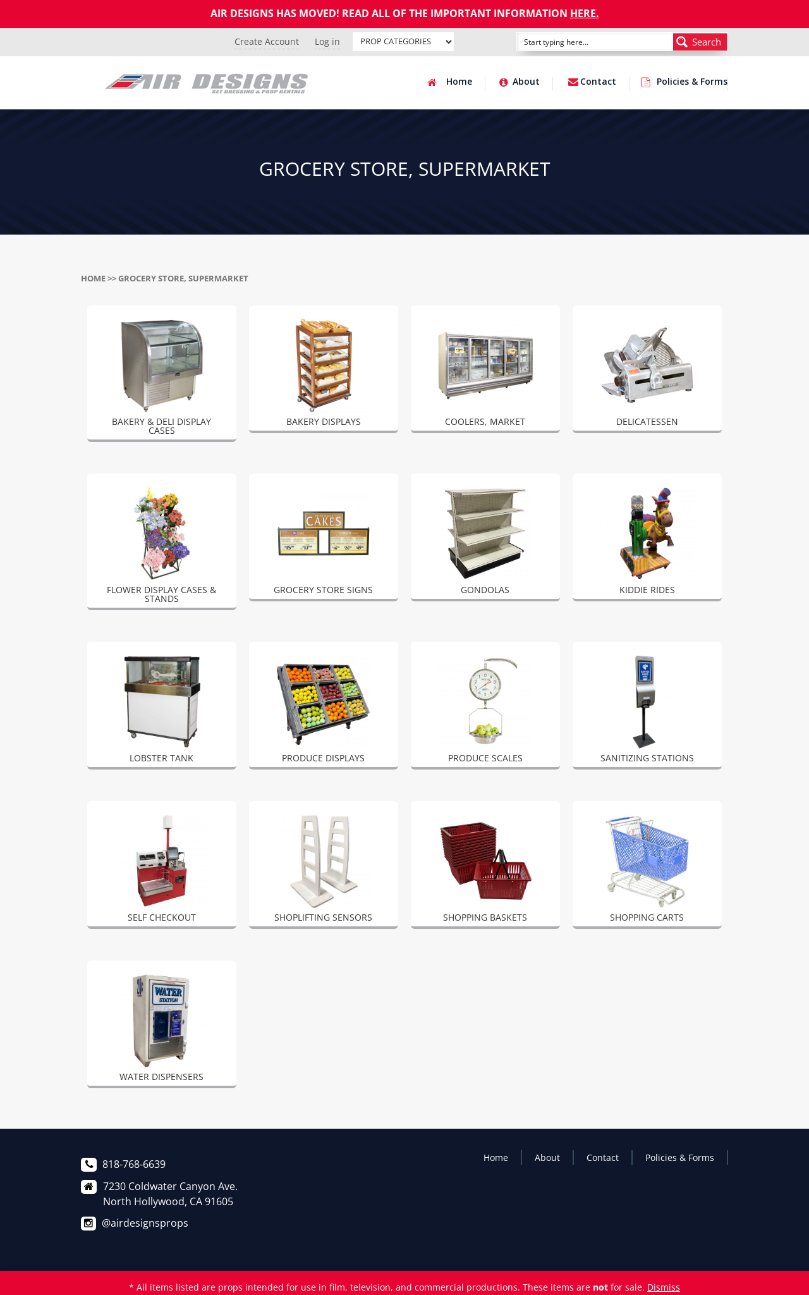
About (526, 82)
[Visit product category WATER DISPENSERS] (162, 1029)
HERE (583, 13)
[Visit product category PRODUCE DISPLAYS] (323, 710)
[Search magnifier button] (700, 42)
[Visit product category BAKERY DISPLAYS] (323, 374)
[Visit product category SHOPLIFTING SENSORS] (323, 870)
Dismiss (663, 1287)
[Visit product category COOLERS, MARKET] (485, 374)
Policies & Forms (692, 82)
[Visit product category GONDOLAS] (485, 542)
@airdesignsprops (145, 1223)
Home (459, 82)
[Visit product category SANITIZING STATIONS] (647, 710)
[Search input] (581, 41)
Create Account (266, 41)
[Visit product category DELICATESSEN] (647, 374)
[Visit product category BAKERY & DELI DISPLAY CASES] (162, 378)
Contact (598, 82)
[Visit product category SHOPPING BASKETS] (485, 870)
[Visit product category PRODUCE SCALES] (485, 710)
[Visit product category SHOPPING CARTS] (647, 870)
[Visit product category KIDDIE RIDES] (647, 542)
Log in (327, 41)
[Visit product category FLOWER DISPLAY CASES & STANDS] (162, 547)
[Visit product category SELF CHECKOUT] (162, 870)
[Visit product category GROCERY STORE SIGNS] (323, 542)
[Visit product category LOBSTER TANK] (162, 710)
